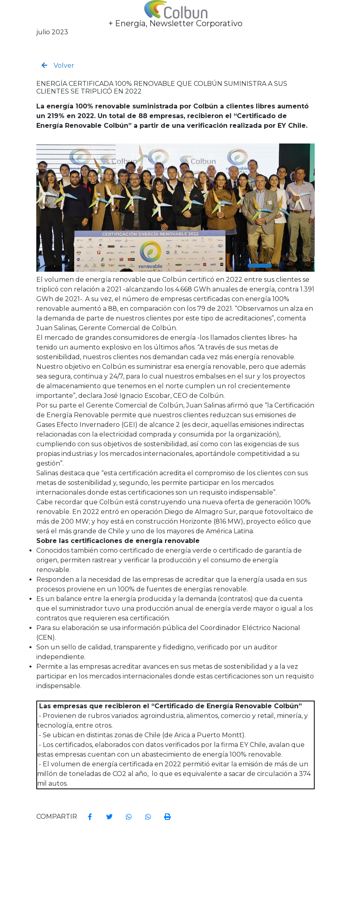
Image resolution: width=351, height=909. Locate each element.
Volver (58, 65)
